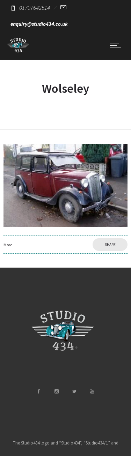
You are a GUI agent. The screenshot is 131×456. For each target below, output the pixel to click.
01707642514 (34, 8)
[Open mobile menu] (117, 45)
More (7, 244)
